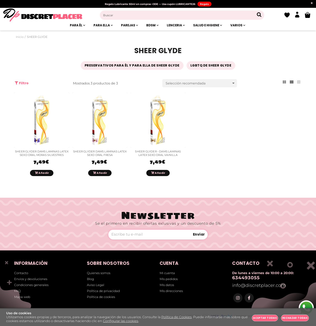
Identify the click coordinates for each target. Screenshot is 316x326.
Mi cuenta (167, 273)
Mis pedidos (169, 279)
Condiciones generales (31, 285)
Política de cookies (101, 297)
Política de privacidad (103, 291)
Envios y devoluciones (30, 279)
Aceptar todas (265, 318)
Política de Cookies (176, 317)
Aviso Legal (95, 285)
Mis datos (167, 285)
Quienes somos (98, 273)
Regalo (204, 4)
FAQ (17, 291)
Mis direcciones (171, 291)
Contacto (21, 273)
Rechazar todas (295, 318)
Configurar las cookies (120, 321)
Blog (90, 279)
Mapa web (22, 297)
